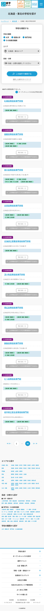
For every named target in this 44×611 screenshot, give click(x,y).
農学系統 (16, 503)
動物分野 (21, 521)
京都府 (16, 480)
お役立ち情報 (22, 580)
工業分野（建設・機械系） (8, 509)
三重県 (25, 474)
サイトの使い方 (22, 594)
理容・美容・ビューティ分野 (19, 516)
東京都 (33, 468)
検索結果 (14, 21)
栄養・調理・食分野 (6, 516)
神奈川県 (38, 468)
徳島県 (33, 483)
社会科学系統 (21, 501)
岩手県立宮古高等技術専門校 (16, 412)
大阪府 (20, 480)
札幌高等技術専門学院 (13, 101)
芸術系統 (33, 503)
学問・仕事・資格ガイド (22, 570)
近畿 (3, 480)
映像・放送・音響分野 (12, 521)
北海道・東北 (5, 465)
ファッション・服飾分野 (18, 519)
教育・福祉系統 (13, 501)
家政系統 (21, 503)
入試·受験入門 (22, 566)
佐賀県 (16, 488)
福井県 (20, 477)
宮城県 (25, 465)
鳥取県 (12, 483)
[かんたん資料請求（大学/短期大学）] (20, 4)
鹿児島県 (38, 488)
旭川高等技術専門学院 (13, 170)
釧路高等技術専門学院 (13, 343)
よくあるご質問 (22, 590)
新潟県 (12, 471)
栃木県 (16, 468)
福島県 (37, 465)
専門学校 (12, 529)
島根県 (16, 483)
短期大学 (7, 529)
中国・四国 (4, 483)
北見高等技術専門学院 (13, 205)
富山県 (12, 477)
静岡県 (12, 474)
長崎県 (20, 488)
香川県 (37, 483)
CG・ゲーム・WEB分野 (7, 512)
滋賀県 (12, 480)
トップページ (5, 21)
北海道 (12, 465)
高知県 (16, 485)
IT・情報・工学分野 (31, 509)
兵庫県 (25, 480)
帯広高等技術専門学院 (13, 307)
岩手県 (20, 465)
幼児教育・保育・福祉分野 (34, 516)
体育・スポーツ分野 (6, 519)
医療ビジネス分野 (18, 514)
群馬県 (20, 468)
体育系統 (27, 503)
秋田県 (29, 465)
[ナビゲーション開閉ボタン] (41, 4)
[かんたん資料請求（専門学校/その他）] (27, 4)
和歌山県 (34, 480)
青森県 (16, 465)
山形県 (33, 465)
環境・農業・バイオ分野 (30, 521)
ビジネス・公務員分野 (7, 514)
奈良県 (29, 480)
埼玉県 (25, 468)
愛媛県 (12, 485)
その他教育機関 (18, 529)
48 (28, 443)
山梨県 (16, 471)
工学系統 (34, 501)
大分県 (29, 488)
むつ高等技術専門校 (12, 379)
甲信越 (3, 471)
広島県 (25, 483)
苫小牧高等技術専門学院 (14, 274)
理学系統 (28, 501)
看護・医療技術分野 (28, 514)
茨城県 (12, 468)
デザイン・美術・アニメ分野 (32, 519)
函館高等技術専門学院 (13, 134)
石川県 (16, 477)
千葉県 (29, 468)
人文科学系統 (5, 501)
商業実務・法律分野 (35, 512)
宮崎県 (33, 488)
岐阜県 (20, 474)
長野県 (20, 471)
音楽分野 (4, 521)
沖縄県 (12, 489)
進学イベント (22, 561)
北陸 (3, 477)
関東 (3, 468)
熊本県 (25, 488)
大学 (3, 529)
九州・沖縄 (4, 488)
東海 (3, 474)
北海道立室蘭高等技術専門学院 (17, 241)
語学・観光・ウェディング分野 (21, 512)
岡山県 (20, 483)
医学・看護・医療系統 (7, 503)
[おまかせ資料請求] (34, 4)
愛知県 (16, 474)
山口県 (29, 483)
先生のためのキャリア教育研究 (22, 585)
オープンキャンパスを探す (22, 556)
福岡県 (12, 488)
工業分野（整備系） (20, 509)
